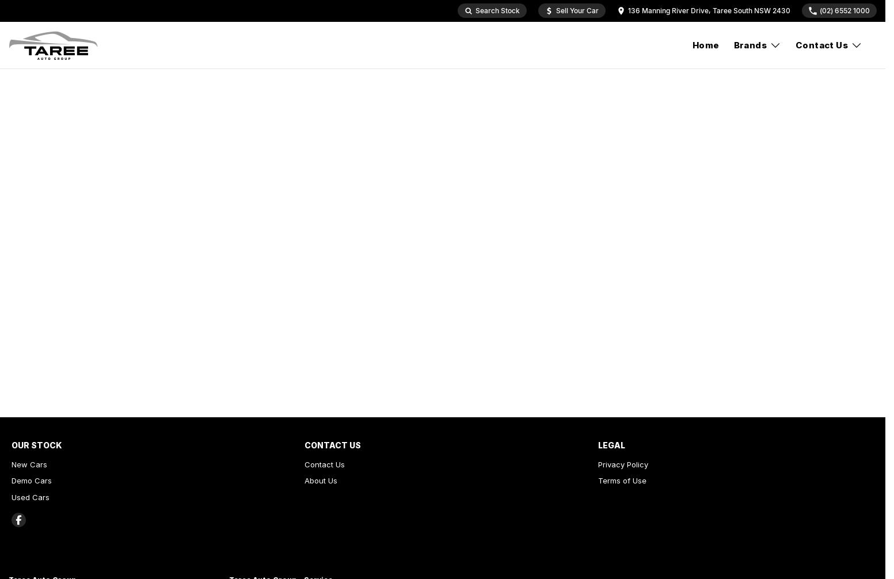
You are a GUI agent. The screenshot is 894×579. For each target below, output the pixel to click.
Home (706, 45)
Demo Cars (32, 480)
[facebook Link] (19, 520)
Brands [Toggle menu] (757, 45)
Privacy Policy (623, 464)
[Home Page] (53, 45)
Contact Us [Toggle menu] (829, 45)
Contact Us (325, 464)
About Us (321, 480)
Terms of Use (622, 480)
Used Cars (31, 497)
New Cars (29, 464)
